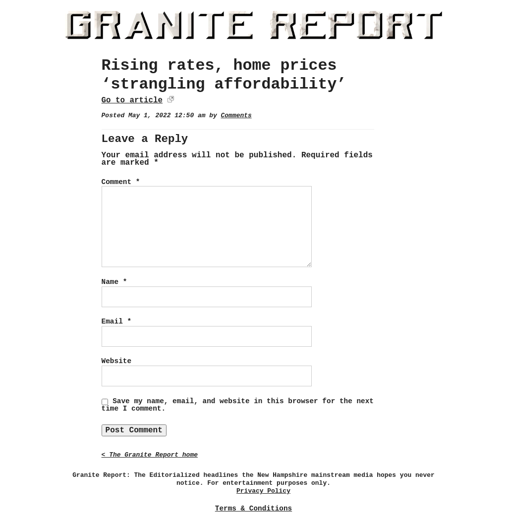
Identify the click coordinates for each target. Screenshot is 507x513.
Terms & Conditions (253, 509)
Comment (121, 182)
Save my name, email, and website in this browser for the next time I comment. (238, 405)
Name (114, 282)
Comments (236, 115)
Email (116, 322)
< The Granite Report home (150, 455)
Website (116, 361)
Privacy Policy (263, 491)
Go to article (132, 100)
